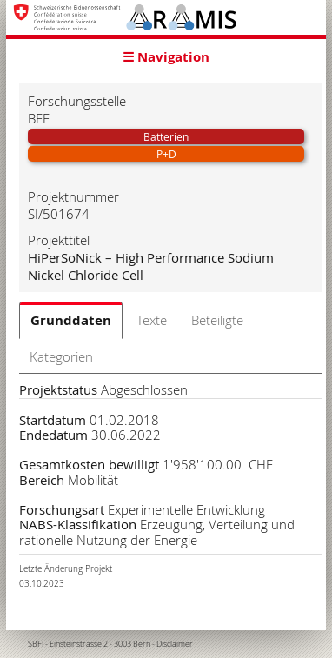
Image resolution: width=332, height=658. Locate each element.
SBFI (35, 644)
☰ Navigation (166, 57)
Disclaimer (174, 644)
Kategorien (61, 356)
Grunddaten (70, 320)
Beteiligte (217, 320)
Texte (151, 320)
